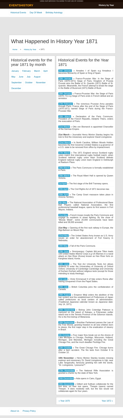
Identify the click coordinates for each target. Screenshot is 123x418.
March (37, 71)
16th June (64, 264)
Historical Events (18, 12)
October (29, 82)
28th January (65, 93)
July (28, 77)
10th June (63, 251)
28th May (63, 246)
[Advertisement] (61, 26)
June (21, 77)
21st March (64, 127)
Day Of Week (36, 12)
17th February (65, 104)
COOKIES (80, 1)
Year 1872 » (107, 401)
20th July (63, 287)
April (45, 71)
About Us (14, 411)
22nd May (63, 236)
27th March (64, 153)
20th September (66, 310)
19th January (65, 78)
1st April (62, 183)
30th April (63, 194)
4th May (62, 202)
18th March (65, 116)
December (16, 88)
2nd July (63, 279)
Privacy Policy (29, 411)
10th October (65, 348)
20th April (63, 189)
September (16, 82)
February (26, 71)
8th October (64, 335)
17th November (66, 370)
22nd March (64, 142)
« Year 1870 (64, 401)
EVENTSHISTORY (21, 5)
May (13, 77)
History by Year (106, 5)
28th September (66, 322)
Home (14, 49)
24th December (66, 378)
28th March (64, 168)
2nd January (65, 71)
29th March (64, 176)
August (37, 77)
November (41, 82)
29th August (64, 295)
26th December (66, 384)
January (15, 71)
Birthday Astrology (54, 12)
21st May (63, 215)
